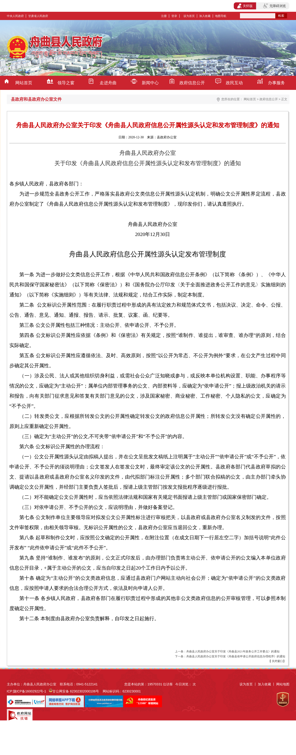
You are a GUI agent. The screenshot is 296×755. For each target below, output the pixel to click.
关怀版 (245, 6)
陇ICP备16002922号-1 (29, 691)
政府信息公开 (192, 82)
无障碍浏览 (274, 6)
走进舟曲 (108, 82)
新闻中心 (150, 82)
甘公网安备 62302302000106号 (76, 691)
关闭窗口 (277, 661)
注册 (164, 16)
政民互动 (234, 82)
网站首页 (23, 82)
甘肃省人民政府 (38, 16)
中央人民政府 (15, 16)
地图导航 (220, 16)
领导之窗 (65, 82)
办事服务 (276, 82)
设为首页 (189, 16)
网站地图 (282, 684)
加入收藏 (205, 16)
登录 (174, 16)
